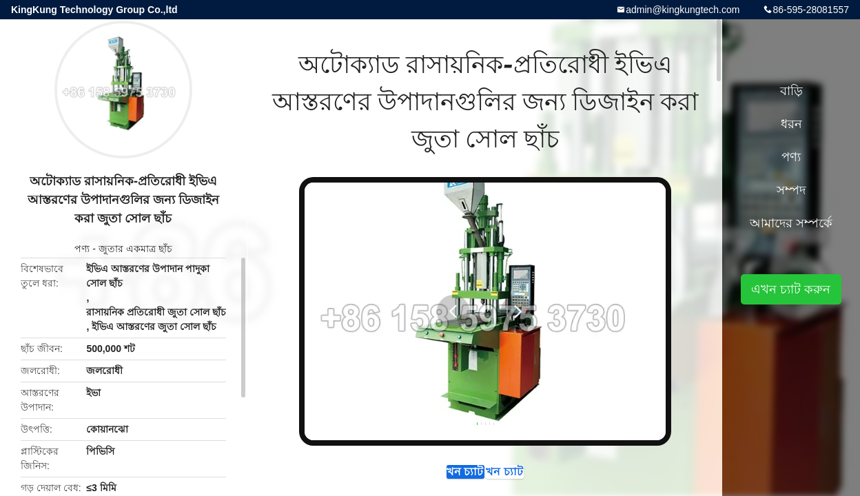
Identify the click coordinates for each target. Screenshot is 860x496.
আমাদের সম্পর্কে (791, 223)
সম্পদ (791, 190)
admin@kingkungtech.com (682, 9)
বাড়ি (791, 91)
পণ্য (82, 248)
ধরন (791, 124)
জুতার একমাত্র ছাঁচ (135, 248)
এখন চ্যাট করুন (426, 478)
